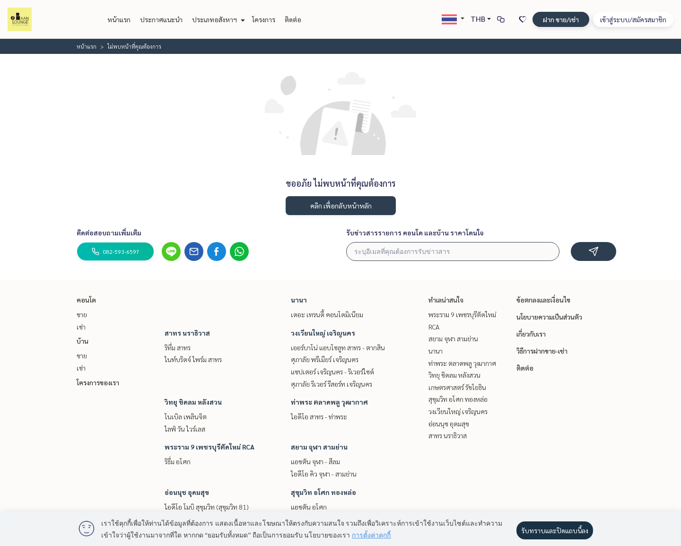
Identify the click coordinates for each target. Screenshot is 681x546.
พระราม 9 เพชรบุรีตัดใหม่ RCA (209, 446)
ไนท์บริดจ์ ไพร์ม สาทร (193, 359)
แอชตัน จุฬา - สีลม (315, 461)
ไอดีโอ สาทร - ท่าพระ (319, 416)
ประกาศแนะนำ (161, 19)
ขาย (82, 314)
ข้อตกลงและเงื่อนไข (543, 299)
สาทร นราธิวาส (187, 333)
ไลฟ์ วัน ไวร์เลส (185, 429)
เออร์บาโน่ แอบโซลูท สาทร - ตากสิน (338, 347)
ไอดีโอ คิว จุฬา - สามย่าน (324, 473)
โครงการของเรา (98, 382)
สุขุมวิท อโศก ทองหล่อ (323, 492)
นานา (299, 299)
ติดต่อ (293, 19)
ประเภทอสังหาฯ (217, 19)
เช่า (81, 326)
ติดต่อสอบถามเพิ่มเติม (109, 232)
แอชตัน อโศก (309, 507)
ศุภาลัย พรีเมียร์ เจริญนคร (324, 359)
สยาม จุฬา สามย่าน (319, 446)
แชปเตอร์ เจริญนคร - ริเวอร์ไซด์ (332, 371)
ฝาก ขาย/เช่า (561, 19)
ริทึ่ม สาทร (178, 347)
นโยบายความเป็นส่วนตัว (549, 316)
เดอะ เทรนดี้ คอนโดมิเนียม (327, 314)
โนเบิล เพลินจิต (186, 416)
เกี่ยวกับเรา (531, 333)
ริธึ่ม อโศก (178, 461)
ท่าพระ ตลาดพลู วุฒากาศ (329, 402)
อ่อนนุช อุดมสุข (187, 492)
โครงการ (263, 19)
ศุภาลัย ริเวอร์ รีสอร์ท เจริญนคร (331, 384)
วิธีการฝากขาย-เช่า (542, 351)
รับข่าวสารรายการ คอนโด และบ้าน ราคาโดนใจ (415, 232)
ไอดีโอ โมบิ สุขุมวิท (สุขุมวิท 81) (207, 507)
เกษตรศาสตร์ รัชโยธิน (457, 387)
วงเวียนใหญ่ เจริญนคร (323, 333)
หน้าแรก (119, 19)
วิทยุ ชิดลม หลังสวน (193, 402)
